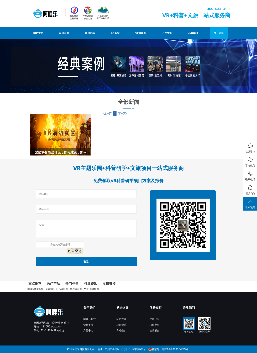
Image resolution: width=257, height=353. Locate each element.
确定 (86, 261)
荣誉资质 (88, 325)
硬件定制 (155, 319)
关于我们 (219, 33)
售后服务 (155, 330)
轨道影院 (90, 33)
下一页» (122, 113)
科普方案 (121, 319)
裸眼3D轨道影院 (35, 289)
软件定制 (155, 325)
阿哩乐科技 (89, 319)
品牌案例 (193, 33)
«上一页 (107, 113)
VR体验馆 (140, 33)
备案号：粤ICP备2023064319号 (170, 349)
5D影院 (115, 33)
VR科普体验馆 (91, 289)
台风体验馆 (62, 289)
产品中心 (167, 33)
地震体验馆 (76, 289)
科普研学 (64, 33)
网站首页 (38, 33)
